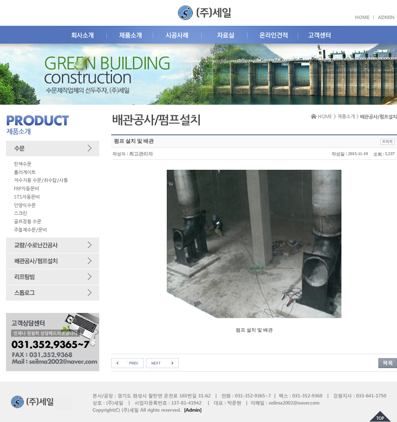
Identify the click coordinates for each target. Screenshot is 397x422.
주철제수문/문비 (30, 230)
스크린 (20, 213)
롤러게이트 (25, 172)
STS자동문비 (27, 197)
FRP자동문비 (26, 188)
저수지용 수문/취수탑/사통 (41, 180)
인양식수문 (25, 205)
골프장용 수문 (27, 221)
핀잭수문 (22, 164)
